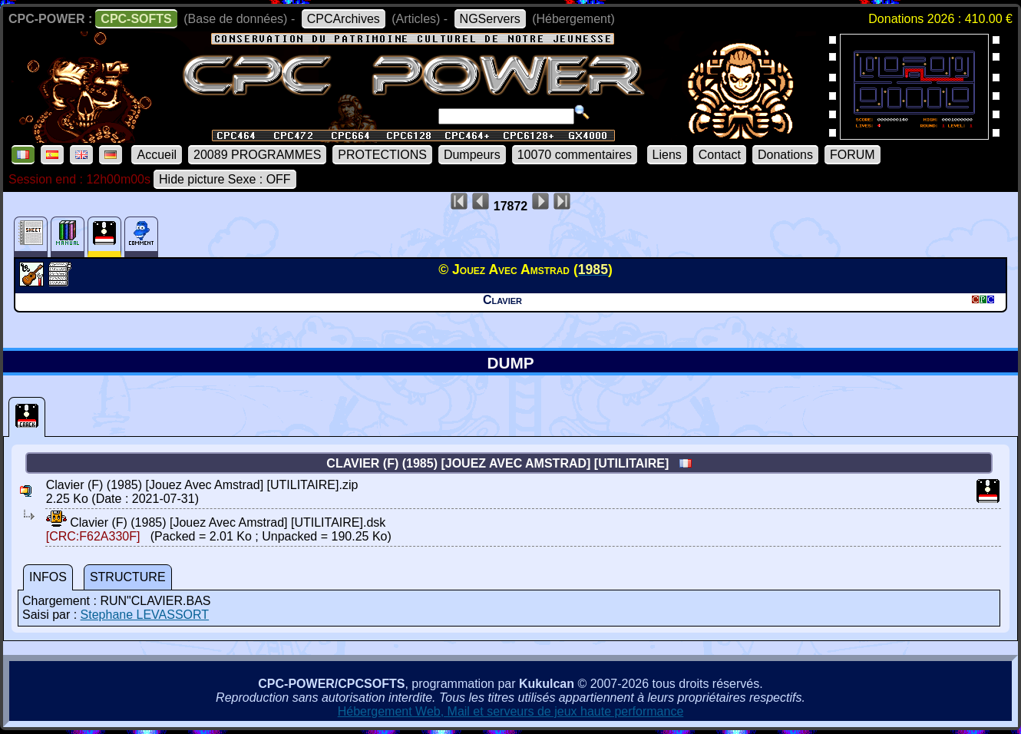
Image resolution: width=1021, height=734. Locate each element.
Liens (667, 154)
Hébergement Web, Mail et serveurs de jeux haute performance (511, 711)
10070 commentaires (574, 154)
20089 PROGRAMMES (257, 154)
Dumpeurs (472, 154)
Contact (720, 154)
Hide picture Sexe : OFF (225, 179)
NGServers (490, 18)
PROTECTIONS (382, 154)
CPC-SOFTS (136, 18)
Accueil (157, 154)
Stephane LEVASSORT (145, 614)
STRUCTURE (128, 577)
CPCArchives (343, 18)
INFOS (48, 577)
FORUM (852, 154)
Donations (785, 154)
